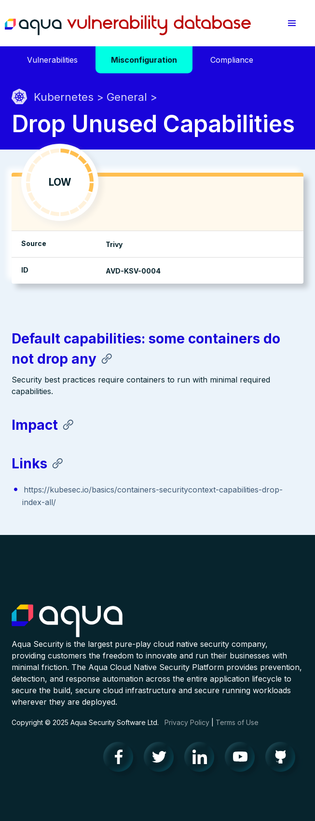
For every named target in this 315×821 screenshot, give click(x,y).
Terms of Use (237, 722)
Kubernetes (64, 97)
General (127, 97)
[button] (292, 23)
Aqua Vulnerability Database (128, 26)
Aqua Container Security (67, 621)
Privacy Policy (186, 722)
